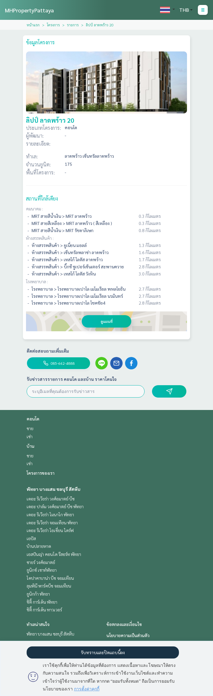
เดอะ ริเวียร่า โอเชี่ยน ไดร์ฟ (50, 530)
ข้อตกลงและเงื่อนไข (124, 624)
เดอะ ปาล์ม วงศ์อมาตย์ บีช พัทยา (55, 506)
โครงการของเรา (40, 473)
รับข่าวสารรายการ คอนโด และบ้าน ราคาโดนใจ (72, 379)
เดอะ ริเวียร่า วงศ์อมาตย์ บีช (51, 498)
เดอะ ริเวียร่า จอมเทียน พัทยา (52, 522)
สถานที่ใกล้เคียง (42, 198)
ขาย (30, 428)
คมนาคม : (34, 208)
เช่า (30, 436)
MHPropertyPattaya (29, 10)
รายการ (73, 24)
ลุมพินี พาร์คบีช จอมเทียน (49, 585)
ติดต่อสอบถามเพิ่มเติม (48, 351)
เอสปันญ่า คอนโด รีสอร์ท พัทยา (54, 554)
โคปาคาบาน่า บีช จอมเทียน (50, 578)
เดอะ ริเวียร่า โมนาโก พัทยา (50, 514)
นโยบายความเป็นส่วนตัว (128, 635)
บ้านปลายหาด (39, 546)
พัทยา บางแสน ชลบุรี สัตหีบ (53, 489)
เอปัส (31, 538)
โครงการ (53, 24)
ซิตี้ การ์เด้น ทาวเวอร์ (44, 609)
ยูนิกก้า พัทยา (38, 594)
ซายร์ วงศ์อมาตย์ (41, 562)
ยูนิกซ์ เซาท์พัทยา (42, 570)
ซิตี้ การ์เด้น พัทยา (42, 602)
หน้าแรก (33, 24)
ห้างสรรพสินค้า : (40, 238)
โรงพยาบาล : (37, 281)
